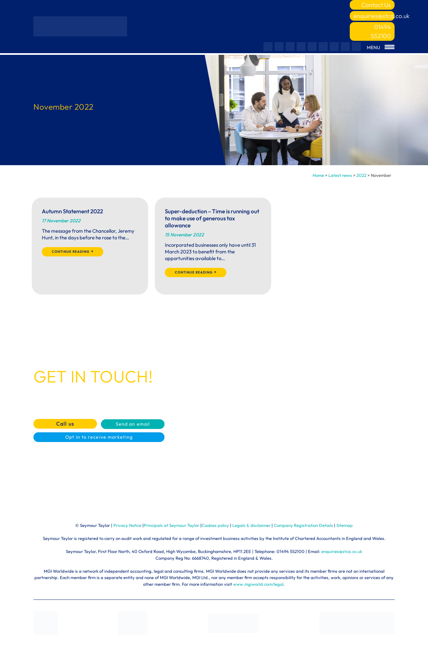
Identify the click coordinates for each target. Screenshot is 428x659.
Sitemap (344, 525)
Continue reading (72, 251)
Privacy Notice (127, 525)
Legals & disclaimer (251, 525)
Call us (65, 423)
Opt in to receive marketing (99, 437)
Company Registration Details (303, 525)
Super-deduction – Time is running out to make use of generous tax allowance (212, 218)
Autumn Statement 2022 (72, 211)
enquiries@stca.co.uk (374, 16)
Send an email (133, 424)
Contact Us (376, 5)
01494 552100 (381, 31)
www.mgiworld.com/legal (258, 584)
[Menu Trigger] (381, 47)
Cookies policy (215, 525)
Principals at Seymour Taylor (171, 525)
